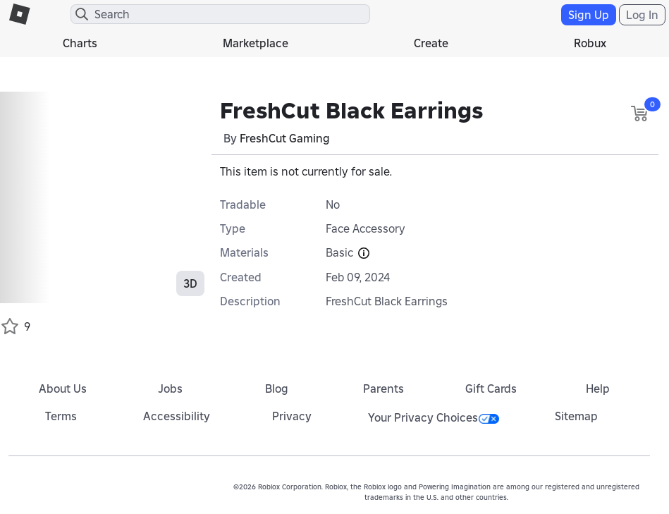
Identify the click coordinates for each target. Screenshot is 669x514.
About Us (63, 388)
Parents (383, 388)
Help (598, 388)
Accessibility (176, 416)
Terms (61, 416)
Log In (642, 15)
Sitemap (576, 416)
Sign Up (588, 15)
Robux (590, 43)
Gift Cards (491, 388)
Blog (276, 388)
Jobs (170, 388)
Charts (80, 43)
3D (190, 283)
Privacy (292, 416)
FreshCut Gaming (285, 138)
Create (431, 43)
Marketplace (255, 43)
